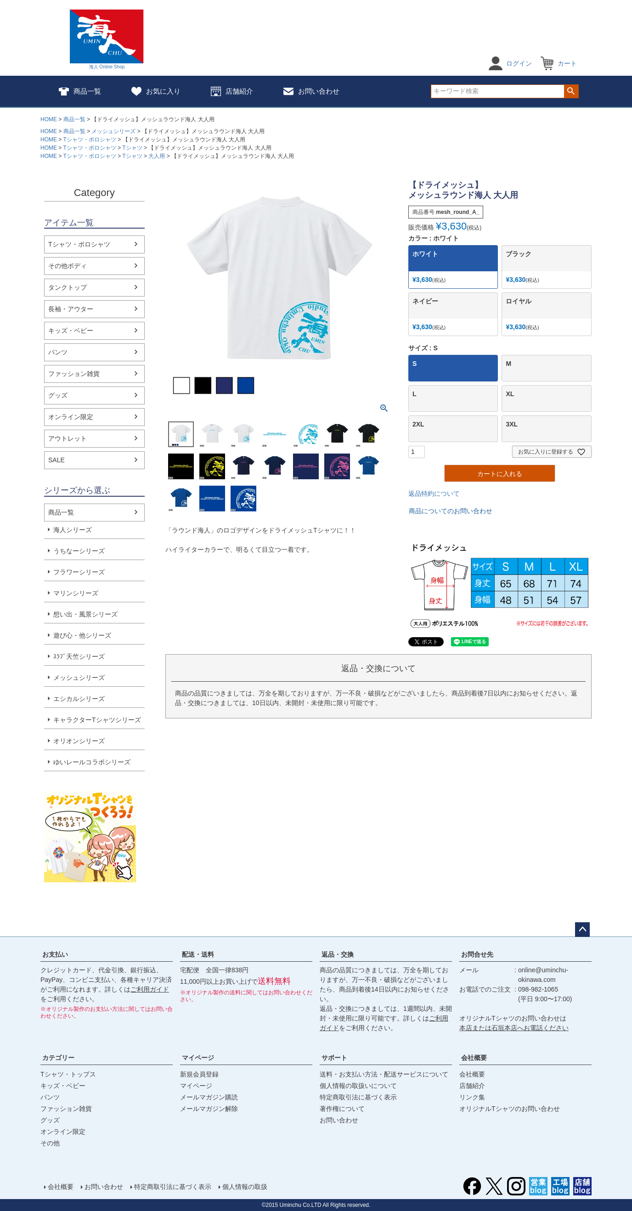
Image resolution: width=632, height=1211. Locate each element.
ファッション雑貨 (74, 373)
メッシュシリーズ (113, 131)
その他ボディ (67, 265)
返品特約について (434, 493)
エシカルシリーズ (79, 698)
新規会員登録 (199, 1074)
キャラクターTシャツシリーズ (97, 719)
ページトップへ (582, 929)
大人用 (156, 156)
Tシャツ (132, 148)
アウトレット (67, 438)
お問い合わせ (311, 91)
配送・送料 (198, 954)
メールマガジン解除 (209, 1108)
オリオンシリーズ (79, 741)
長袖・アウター (70, 309)
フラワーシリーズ (79, 572)
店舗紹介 (232, 91)
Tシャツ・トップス (68, 1074)
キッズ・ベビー (70, 330)
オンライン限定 (70, 416)
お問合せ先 (477, 954)
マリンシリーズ (75, 593)
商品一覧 (80, 91)
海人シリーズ (72, 529)
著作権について (342, 1108)
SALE (56, 460)
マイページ (198, 1057)
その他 (50, 1143)
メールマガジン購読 (209, 1097)
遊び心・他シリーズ (82, 635)
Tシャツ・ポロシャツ (89, 139)
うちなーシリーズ (79, 551)
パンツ (58, 352)
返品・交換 (338, 954)
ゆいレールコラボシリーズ (91, 762)
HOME (48, 119)
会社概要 (474, 1057)
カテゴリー (58, 1057)
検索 (571, 91)
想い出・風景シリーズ (85, 614)
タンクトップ (67, 287)
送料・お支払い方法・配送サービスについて (384, 1074)
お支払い (55, 954)
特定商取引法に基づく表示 (358, 1097)
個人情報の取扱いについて (358, 1085)
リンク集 (472, 1097)
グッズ (58, 395)
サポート (334, 1057)
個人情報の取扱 (244, 1186)
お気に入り (156, 91)
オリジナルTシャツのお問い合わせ (509, 1108)
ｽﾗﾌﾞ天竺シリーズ (79, 656)
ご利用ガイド (149, 989)
